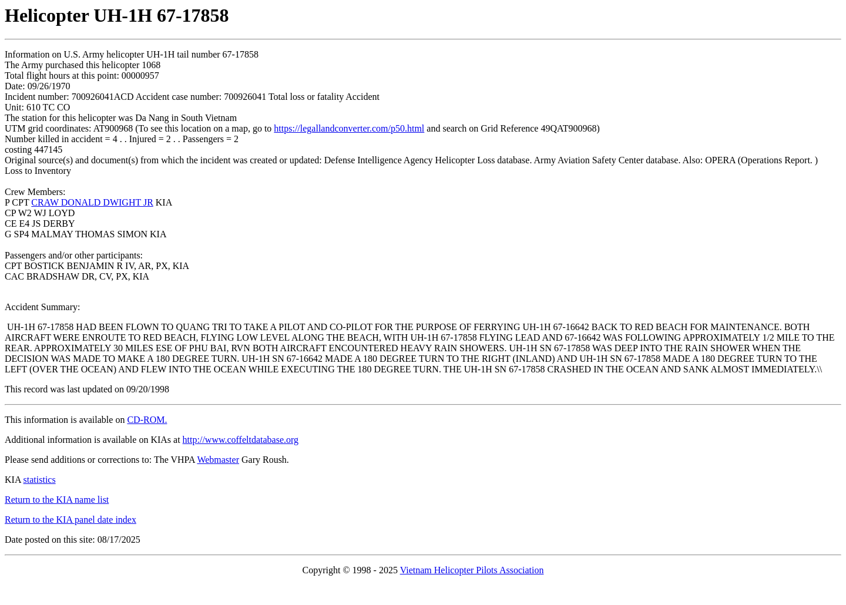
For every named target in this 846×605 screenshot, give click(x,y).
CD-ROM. (147, 420)
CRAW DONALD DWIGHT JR (92, 202)
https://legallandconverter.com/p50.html (349, 128)
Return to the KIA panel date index (70, 520)
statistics (40, 480)
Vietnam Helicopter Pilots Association (472, 570)
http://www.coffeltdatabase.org (240, 440)
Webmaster (218, 460)
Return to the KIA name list (57, 500)
